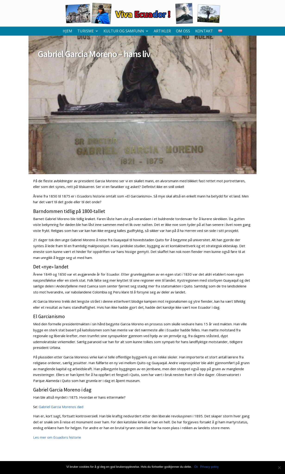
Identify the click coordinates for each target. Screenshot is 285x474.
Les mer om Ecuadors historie (57, 437)
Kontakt (204, 31)
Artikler (162, 31)
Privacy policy (209, 466)
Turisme (85, 31)
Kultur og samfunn (123, 31)
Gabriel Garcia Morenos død (61, 406)
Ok (196, 466)
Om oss (183, 31)
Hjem (67, 31)
